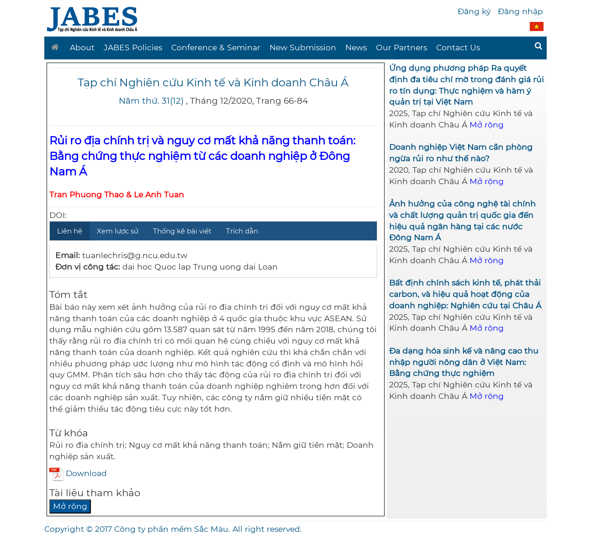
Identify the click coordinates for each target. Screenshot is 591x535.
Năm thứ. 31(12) (151, 100)
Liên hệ (69, 231)
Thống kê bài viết (182, 231)
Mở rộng (70, 506)
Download (78, 473)
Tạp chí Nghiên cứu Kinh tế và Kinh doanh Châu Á (213, 82)
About (82, 47)
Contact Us (458, 47)
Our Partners (401, 47)
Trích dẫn (242, 231)
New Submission (302, 47)
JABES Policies (133, 47)
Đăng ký (474, 11)
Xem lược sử (117, 231)
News (356, 47)
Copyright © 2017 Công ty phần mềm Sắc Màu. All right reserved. (173, 529)
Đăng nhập (520, 11)
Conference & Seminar (215, 47)
